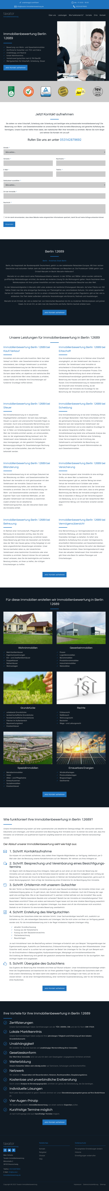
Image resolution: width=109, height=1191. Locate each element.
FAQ (40, 1159)
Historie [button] (78, 1152)
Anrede (5, 147)
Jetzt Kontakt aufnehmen (15, 68)
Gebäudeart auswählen (11, 180)
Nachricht (6, 202)
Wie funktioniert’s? (76, 15)
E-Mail (5, 170)
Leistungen (62, 15)
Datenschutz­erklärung (90, 1184)
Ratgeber (43, 1152)
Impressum (77, 1184)
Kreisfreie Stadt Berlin (57, 261)
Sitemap (103, 1184)
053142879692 (81, 6)
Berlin (45, 261)
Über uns (52, 15)
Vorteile (89, 15)
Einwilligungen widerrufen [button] (85, 1155)
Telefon (58, 170)
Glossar (42, 1155)
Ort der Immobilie (9, 191)
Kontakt (103, 15)
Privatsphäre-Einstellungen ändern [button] (89, 1149)
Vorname (6, 159)
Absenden (9, 224)
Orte (96, 15)
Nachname (60, 159)
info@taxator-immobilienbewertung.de (30, 6)
